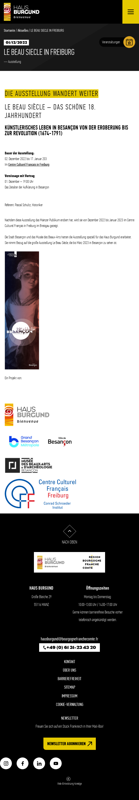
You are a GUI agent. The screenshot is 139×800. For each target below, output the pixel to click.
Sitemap (69, 687)
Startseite (9, 30)
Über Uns (69, 670)
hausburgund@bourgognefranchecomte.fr (69, 639)
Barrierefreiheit (69, 678)
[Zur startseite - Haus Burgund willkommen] (21, 12)
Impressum (69, 696)
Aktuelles (23, 30)
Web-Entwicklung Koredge (69, 781)
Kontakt (69, 661)
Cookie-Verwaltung (69, 704)
